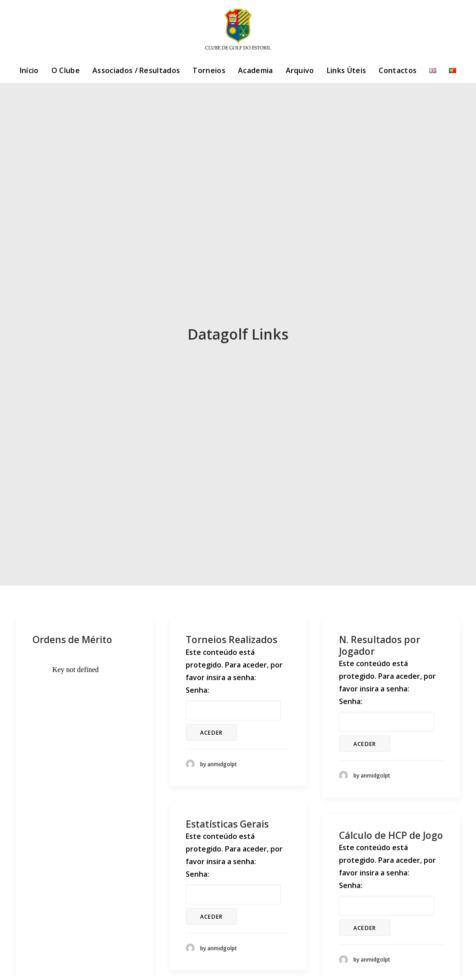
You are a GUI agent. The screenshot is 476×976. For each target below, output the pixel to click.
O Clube (65, 70)
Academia (255, 70)
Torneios (208, 70)
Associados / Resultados (136, 70)
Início (29, 70)
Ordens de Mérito (72, 639)
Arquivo (300, 70)
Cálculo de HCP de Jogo (391, 835)
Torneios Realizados (231, 639)
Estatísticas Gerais (227, 824)
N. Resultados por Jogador (379, 645)
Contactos (397, 70)
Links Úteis (346, 70)
